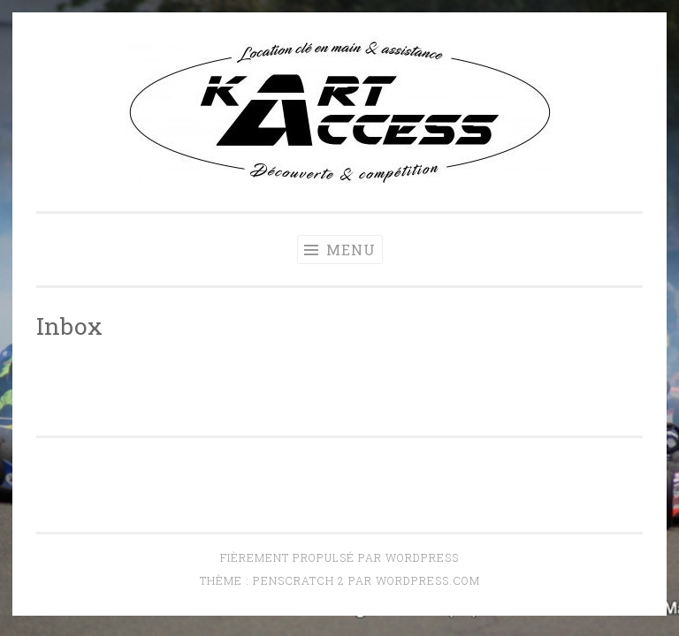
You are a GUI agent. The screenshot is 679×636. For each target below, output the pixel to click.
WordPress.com (428, 580)
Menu (340, 249)
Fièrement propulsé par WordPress (339, 557)
